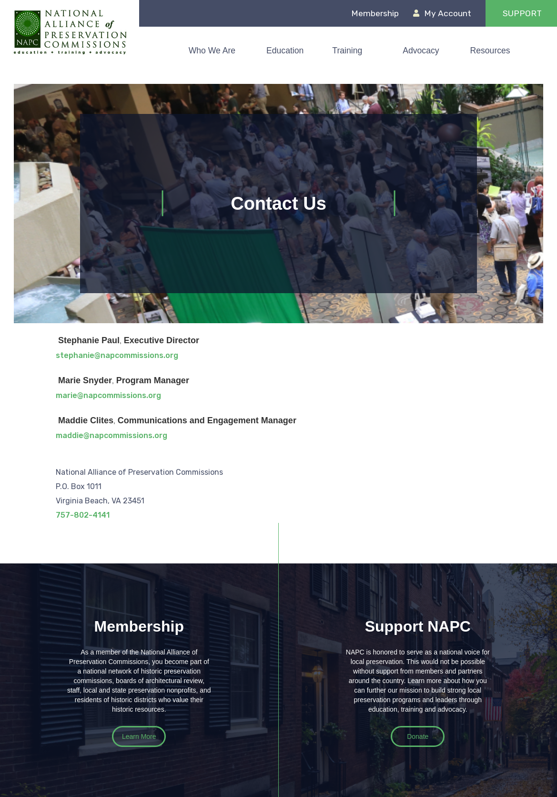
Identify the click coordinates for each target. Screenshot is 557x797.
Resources (490, 50)
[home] (69, 32)
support (522, 13)
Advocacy (421, 50)
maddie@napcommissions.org (111, 435)
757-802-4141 (83, 515)
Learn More (139, 736)
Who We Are (212, 50)
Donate (417, 736)
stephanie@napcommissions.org (117, 355)
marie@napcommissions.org (108, 395)
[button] (290, 50)
